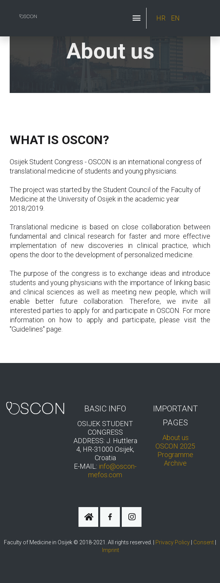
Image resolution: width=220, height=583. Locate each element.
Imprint (110, 550)
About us (175, 437)
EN (175, 18)
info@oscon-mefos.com (112, 470)
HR (161, 18)
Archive (175, 463)
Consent (203, 542)
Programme (175, 455)
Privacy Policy (172, 542)
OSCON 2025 (175, 446)
